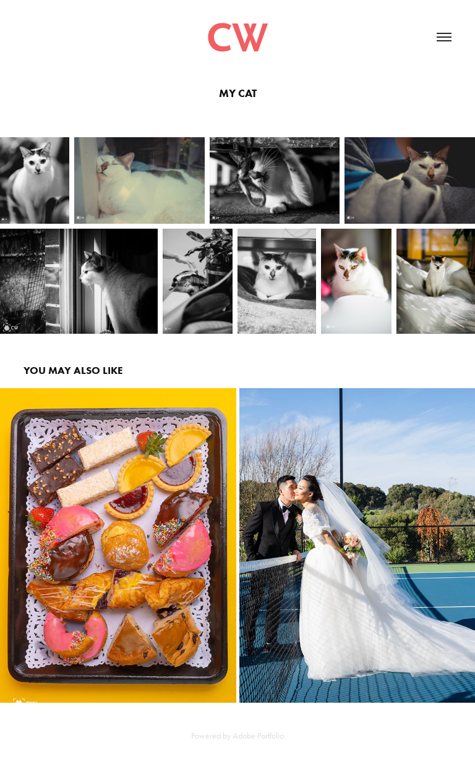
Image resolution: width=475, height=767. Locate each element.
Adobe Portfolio (258, 736)
